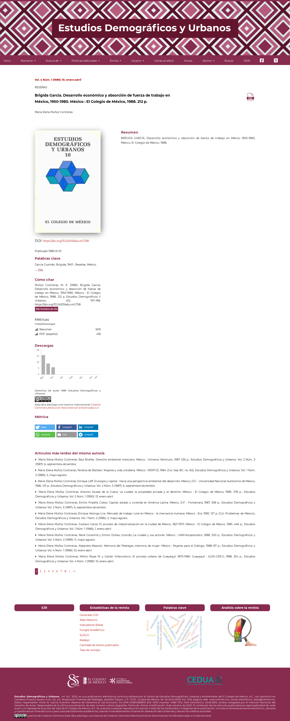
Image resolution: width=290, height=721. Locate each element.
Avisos (188, 60)
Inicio (7, 60)
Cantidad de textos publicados (99, 645)
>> (74, 571)
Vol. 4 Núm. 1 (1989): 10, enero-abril (58, 79)
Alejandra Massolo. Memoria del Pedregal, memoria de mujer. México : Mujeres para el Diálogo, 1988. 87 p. (150, 545)
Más (40, 269)
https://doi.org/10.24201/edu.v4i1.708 (66, 241)
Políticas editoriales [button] (85, 60)
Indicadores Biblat (91, 625)
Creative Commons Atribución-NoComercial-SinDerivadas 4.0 (68, 406)
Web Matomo (88, 620)
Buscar (229, 60)
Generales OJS (89, 615)
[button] (45, 427)
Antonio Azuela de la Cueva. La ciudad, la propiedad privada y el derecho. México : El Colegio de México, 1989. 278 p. (161, 492)
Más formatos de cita (46, 309)
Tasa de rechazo (90, 650)
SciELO (84, 635)
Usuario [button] (136, 60)
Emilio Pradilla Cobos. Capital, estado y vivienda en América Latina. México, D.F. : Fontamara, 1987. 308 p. (150, 502)
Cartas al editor (164, 60)
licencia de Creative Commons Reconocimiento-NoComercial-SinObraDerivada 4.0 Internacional (152, 715)
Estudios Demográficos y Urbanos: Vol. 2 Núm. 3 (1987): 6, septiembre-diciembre (103, 485)
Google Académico (92, 630)
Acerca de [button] (52, 60)
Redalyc (85, 640)
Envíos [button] (114, 60)
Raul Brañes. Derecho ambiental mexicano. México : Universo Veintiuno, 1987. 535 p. (134, 459)
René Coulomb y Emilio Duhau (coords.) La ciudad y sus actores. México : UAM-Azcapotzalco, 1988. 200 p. (150, 535)
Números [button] (27, 60)
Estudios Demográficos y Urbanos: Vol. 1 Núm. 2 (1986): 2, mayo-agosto (81, 518)
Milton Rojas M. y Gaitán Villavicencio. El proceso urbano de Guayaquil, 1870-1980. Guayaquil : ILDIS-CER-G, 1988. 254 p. (161, 556)
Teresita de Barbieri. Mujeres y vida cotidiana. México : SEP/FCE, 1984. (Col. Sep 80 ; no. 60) (135, 470)
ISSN (247, 60)
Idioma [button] (207, 60)
